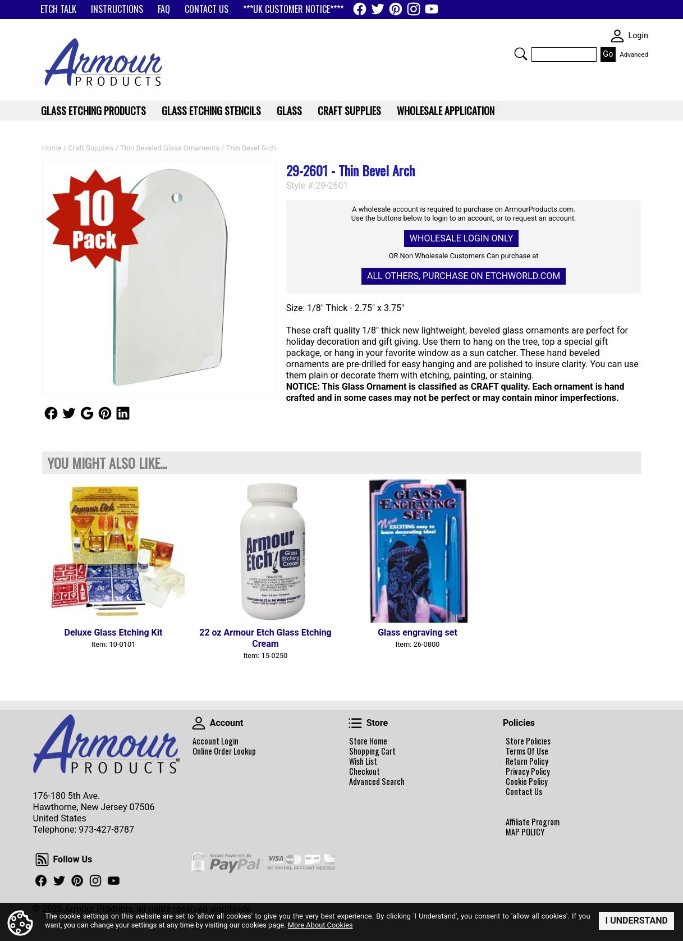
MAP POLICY (525, 832)
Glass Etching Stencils (211, 110)
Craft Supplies (90, 148)
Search (521, 54)
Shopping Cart (372, 751)
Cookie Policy (527, 781)
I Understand (636, 920)
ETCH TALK (58, 9)
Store (355, 723)
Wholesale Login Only (461, 238)
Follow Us (51, 413)
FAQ (164, 9)
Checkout (364, 771)
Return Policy (527, 761)
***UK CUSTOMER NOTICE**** (293, 9)
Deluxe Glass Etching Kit (114, 632)
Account (199, 723)
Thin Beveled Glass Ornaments (169, 148)
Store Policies (528, 741)
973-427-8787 (106, 829)
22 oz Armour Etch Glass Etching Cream (265, 638)
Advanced (634, 54)
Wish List (363, 761)
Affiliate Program (533, 822)
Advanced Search (377, 781)
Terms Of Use (527, 751)
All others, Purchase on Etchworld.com (463, 276)
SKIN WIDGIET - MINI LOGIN (617, 36)
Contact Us (524, 792)
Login (638, 35)
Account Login (215, 741)
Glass (289, 110)
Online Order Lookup (224, 751)
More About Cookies (320, 924)
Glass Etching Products (93, 110)
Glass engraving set (417, 632)
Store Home (368, 741)
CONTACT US (206, 9)
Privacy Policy (528, 771)
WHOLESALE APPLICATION (445, 110)
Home (52, 148)
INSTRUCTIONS (117, 9)
